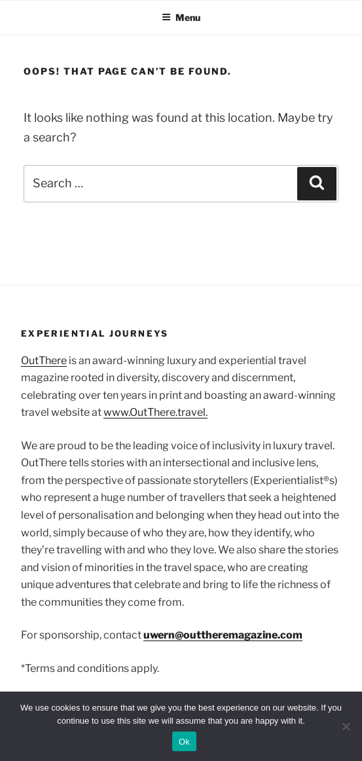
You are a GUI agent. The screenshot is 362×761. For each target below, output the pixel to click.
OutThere (44, 360)
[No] (345, 726)
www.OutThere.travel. (155, 412)
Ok (184, 742)
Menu (181, 17)
